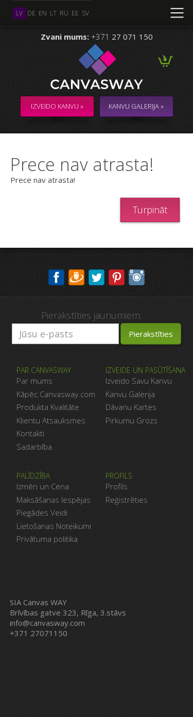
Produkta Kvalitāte (47, 407)
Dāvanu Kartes (131, 407)
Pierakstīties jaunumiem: (91, 315)
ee (75, 13)
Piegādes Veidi (41, 512)
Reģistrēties (127, 499)
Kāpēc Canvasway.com (55, 394)
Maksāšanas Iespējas (53, 499)
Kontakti (30, 433)
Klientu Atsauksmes (50, 420)
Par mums (34, 380)
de (31, 13)
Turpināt (150, 209)
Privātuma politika (47, 539)
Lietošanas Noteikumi (53, 526)
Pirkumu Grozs (131, 420)
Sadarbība (34, 446)
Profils (117, 486)
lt (53, 13)
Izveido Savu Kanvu (139, 380)
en (43, 13)
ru (64, 13)
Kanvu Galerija (130, 394)
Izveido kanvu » (57, 106)
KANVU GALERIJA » (136, 106)
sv (85, 13)
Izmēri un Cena (42, 486)
